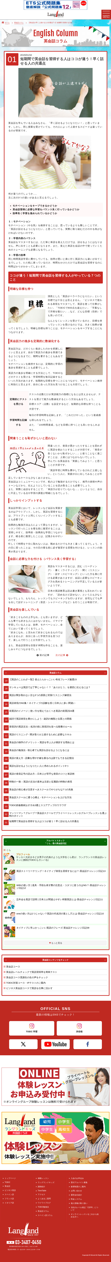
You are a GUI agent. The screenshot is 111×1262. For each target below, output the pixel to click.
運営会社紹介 (76, 1195)
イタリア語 (9, 1203)
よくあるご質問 (44, 1199)
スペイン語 (9, 1194)
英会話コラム (43, 1211)
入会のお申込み (77, 1178)
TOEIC (7, 1182)
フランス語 (9, 1199)
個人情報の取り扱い (79, 1203)
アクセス (41, 1194)
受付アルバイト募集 (79, 1182)
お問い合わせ (76, 1191)
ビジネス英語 (10, 1190)
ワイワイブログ (44, 1203)
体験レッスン (43, 1178)
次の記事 (62, 655)
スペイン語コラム (45, 1215)
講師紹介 (41, 1187)
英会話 (7, 1186)
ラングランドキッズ (46, 1182)
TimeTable (42, 1191)
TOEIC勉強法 (43, 1207)
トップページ (10, 1178)
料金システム (76, 1199)
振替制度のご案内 (78, 1187)
